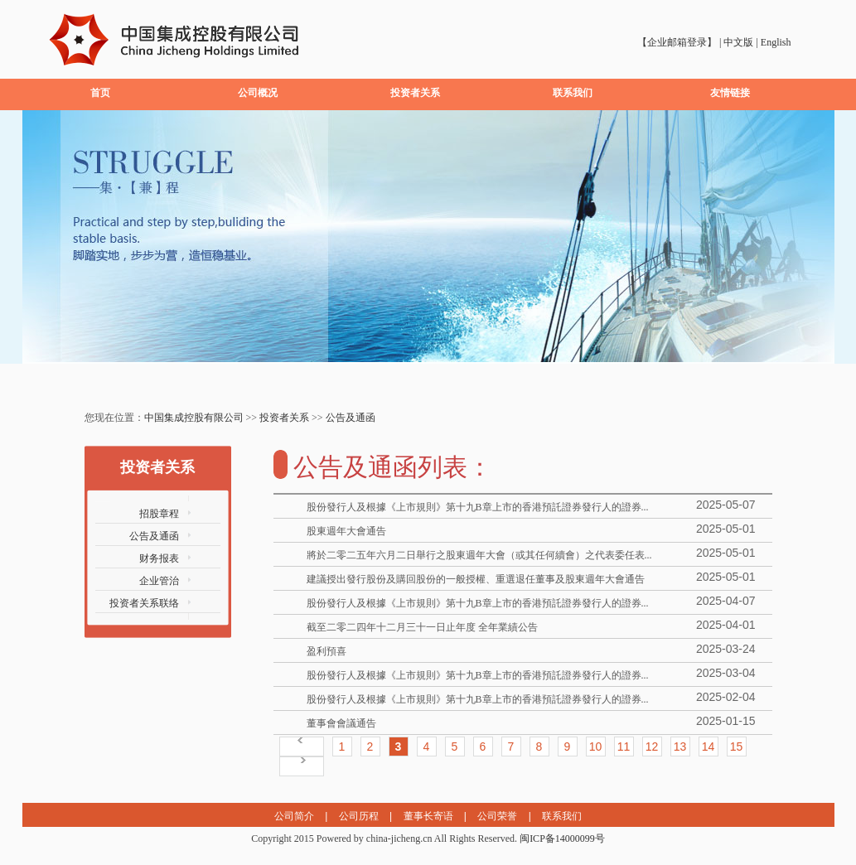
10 (595, 746)
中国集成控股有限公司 (194, 417)
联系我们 (572, 93)
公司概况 (258, 93)
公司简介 (294, 816)
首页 (100, 93)
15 (736, 746)
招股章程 (159, 513)
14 (708, 746)
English (776, 42)
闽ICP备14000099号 (562, 838)
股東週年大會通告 (346, 531)
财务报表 (159, 558)
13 (680, 746)
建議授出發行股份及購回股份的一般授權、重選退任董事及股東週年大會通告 (476, 579)
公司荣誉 (497, 816)
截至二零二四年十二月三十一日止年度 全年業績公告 (422, 627)
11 (624, 746)
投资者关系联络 (144, 603)
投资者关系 (415, 93)
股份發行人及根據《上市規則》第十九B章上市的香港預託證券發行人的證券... (478, 507)
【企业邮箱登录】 (677, 42)
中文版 (738, 42)
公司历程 (359, 816)
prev (41, 242)
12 (652, 746)
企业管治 (159, 581)
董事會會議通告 (341, 723)
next (815, 242)
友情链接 (730, 93)
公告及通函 (350, 417)
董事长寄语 (428, 816)
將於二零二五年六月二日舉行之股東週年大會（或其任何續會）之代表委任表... (479, 555)
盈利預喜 (326, 651)
